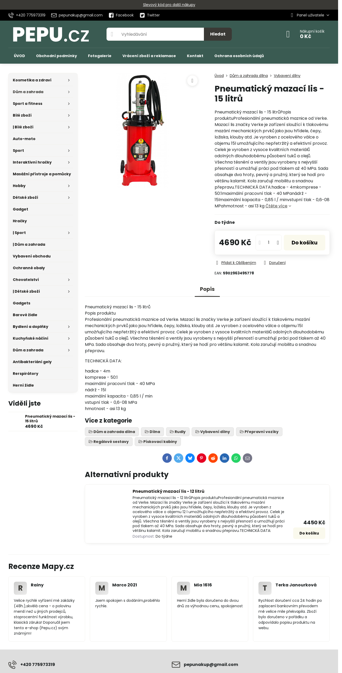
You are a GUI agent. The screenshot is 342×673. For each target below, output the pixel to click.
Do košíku (304, 242)
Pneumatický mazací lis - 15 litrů (50, 419)
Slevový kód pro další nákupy (169, 4)
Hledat (218, 34)
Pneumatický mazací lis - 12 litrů (168, 491)
